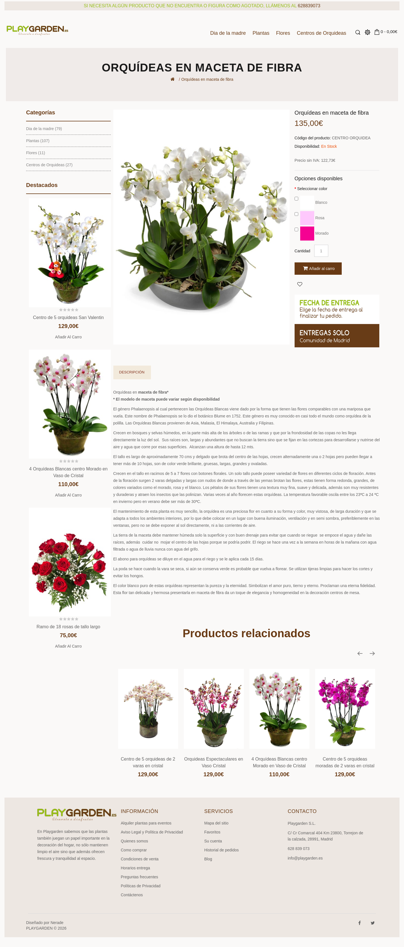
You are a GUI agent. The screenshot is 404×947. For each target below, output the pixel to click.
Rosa (310, 218)
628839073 (309, 5)
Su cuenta (213, 841)
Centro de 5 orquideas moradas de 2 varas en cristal (345, 762)
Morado (312, 233)
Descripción (131, 372)
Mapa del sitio (216, 823)
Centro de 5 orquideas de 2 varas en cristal (148, 762)
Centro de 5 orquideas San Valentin (68, 317)
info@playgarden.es (305, 858)
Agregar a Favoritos (300, 284)
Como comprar (134, 850)
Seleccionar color (312, 188)
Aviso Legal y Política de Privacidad (152, 832)
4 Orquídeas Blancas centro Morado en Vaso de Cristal (279, 762)
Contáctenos (132, 895)
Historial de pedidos (221, 850)
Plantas (260, 33)
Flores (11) (35, 153)
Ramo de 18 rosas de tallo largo (68, 626)
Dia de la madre (228, 33)
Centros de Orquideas (321, 33)
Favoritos (212, 832)
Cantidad (302, 251)
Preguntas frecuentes (139, 877)
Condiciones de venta (140, 859)
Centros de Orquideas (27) (49, 165)
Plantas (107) (37, 140)
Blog (208, 859)
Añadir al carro (68, 337)
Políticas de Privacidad (141, 886)
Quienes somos (134, 841)
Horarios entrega (135, 868)
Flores (283, 33)
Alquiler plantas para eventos (146, 823)
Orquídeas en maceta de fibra (207, 79)
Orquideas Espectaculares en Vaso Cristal (213, 762)
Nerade (56, 922)
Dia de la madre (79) (44, 128)
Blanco (311, 202)
